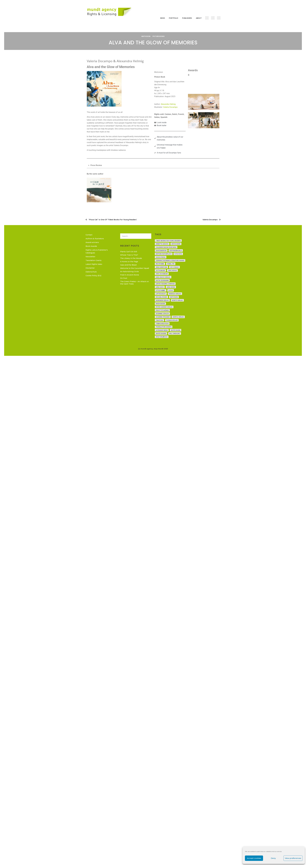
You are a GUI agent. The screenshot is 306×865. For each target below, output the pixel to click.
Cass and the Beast (128, 265)
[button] (153, 165)
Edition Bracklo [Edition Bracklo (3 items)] (176, 250)
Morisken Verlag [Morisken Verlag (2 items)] (162, 300)
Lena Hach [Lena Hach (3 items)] (160, 287)
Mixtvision (145, 36)
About (199, 18)
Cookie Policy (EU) (93, 276)
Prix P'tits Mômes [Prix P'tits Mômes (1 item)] (162, 310)
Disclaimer (90, 268)
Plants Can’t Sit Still (128, 252)
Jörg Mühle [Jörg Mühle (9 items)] (172, 270)
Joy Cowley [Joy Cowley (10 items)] (174, 267)
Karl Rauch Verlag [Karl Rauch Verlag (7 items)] (163, 277)
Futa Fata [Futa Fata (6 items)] (178, 254)
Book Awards (91, 246)
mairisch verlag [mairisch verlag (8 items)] (175, 294)
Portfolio (173, 18)
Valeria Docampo (170, 107)
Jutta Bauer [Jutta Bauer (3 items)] (160, 270)
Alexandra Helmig (168, 104)
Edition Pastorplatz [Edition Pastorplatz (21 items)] (164, 254)
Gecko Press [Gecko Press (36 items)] (160, 257)
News (162, 18)
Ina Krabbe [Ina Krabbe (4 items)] (160, 264)
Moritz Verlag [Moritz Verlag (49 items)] (177, 300)
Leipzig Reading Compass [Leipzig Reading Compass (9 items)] (165, 284)
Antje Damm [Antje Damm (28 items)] (175, 244)
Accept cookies (254, 858)
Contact (89, 235)
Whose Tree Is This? (129, 255)
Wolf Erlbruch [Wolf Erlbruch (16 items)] (162, 337)
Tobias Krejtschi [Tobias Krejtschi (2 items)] (162, 323)
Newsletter (90, 257)
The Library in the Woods (131, 258)
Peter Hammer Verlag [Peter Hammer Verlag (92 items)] (164, 307)
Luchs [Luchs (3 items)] (170, 290)
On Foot (123, 278)
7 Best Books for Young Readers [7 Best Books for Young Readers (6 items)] (168, 240)
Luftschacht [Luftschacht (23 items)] (161, 294)
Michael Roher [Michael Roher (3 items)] (161, 297)
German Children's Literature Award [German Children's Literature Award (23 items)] (170, 260)
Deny (273, 858)
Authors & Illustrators (95, 239)
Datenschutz (91, 272)
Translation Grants (93, 260)
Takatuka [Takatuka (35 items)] (159, 320)
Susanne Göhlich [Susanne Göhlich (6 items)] (162, 313)
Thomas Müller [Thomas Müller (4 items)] (172, 320)
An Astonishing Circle (129, 271)
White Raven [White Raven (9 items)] (175, 330)
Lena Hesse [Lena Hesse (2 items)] (171, 287)
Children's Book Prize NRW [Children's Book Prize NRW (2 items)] (166, 247)
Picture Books (159, 36)
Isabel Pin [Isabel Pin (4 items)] (170, 264)
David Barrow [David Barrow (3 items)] (161, 250)
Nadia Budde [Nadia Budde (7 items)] (160, 303)
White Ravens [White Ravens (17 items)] (161, 333)
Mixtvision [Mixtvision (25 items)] (174, 297)
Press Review (96, 165)
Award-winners (92, 242)
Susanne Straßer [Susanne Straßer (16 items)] (163, 317)
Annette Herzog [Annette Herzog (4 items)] (162, 244)
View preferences (293, 858)
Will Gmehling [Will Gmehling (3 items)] (174, 333)
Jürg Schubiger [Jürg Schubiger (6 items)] (162, 274)
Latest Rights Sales (94, 264)
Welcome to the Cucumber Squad (134, 268)
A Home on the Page (129, 262)
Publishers (187, 18)
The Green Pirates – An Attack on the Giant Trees (134, 282)
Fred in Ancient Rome (129, 275)
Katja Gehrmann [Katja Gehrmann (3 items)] (162, 280)
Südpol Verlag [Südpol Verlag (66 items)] (178, 317)
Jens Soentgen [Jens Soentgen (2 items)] (161, 267)
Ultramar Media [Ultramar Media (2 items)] (162, 330)
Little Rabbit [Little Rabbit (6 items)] (160, 290)
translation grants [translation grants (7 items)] (163, 327)
